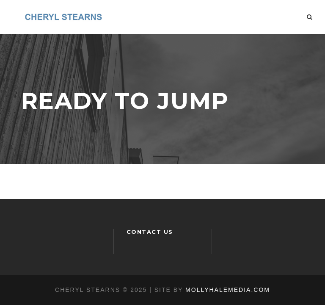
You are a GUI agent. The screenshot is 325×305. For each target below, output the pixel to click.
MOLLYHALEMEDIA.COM (227, 289)
